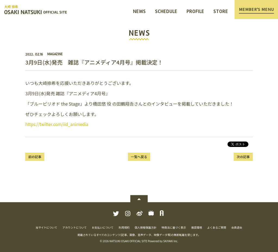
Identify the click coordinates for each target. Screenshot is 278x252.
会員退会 (236, 227)
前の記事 (34, 156)
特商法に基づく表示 (174, 227)
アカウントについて (74, 227)
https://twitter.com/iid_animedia (58, 124)
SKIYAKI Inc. (170, 241)
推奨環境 (196, 227)
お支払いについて (102, 227)
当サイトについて (46, 227)
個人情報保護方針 (145, 227)
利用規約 (124, 227)
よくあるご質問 (216, 227)
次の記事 (243, 156)
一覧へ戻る (139, 156)
